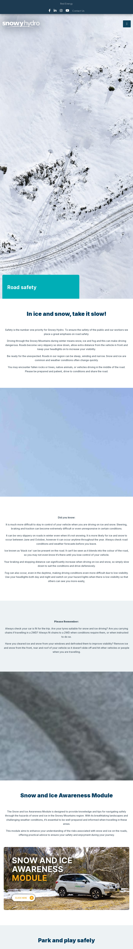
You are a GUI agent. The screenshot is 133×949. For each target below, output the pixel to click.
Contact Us (78, 10)
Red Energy (66, 3)
